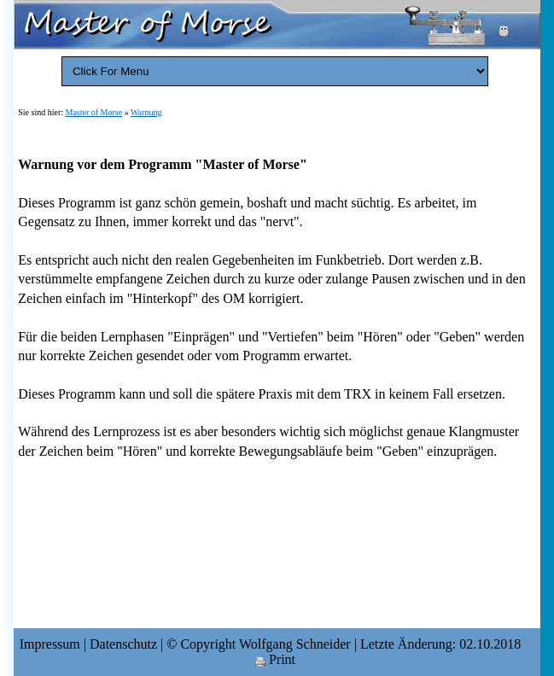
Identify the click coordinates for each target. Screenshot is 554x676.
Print (275, 659)
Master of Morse (94, 112)
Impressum (50, 644)
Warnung (146, 112)
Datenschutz (123, 644)
